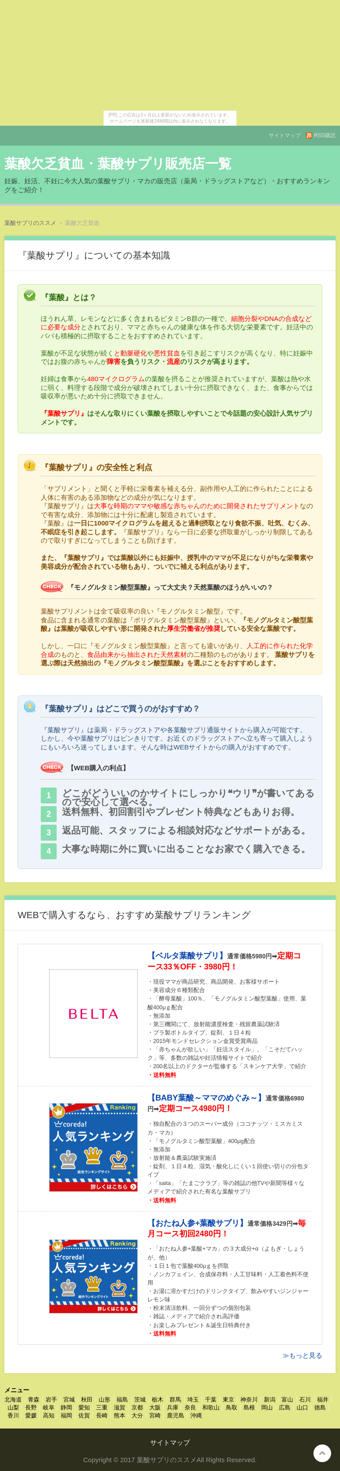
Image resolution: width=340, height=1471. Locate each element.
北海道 (13, 1399)
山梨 (13, 1407)
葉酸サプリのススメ (30, 223)
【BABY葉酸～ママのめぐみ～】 (206, 1097)
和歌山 (211, 1407)
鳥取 (231, 1407)
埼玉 (193, 1399)
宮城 (69, 1399)
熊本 (119, 1415)
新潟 (269, 1399)
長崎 (102, 1415)
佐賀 (84, 1415)
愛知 (84, 1407)
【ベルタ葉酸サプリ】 (187, 955)
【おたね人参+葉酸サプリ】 (197, 1223)
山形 (104, 1399)
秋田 (87, 1399)
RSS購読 (325, 135)
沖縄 (196, 1415)
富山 (287, 1399)
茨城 (140, 1399)
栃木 (157, 1399)
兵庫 (172, 1407)
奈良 (190, 1407)
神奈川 (249, 1399)
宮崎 (155, 1415)
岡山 (267, 1407)
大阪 (155, 1407)
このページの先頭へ (322, 1453)
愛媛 (31, 1415)
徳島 (320, 1407)
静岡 (66, 1407)
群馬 (175, 1399)
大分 (137, 1415)
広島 (284, 1407)
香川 (13, 1415)
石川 (305, 1399)
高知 (48, 1415)
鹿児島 (175, 1415)
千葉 (210, 1399)
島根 (249, 1407)
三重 (102, 1407)
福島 (122, 1399)
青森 (33, 1399)
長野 (31, 1407)
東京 (228, 1399)
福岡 (66, 1415)
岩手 (51, 1399)
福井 (322, 1399)
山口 (302, 1407)
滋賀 (119, 1407)
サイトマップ (285, 135)
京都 (137, 1407)
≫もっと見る (302, 1355)
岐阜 (48, 1407)
